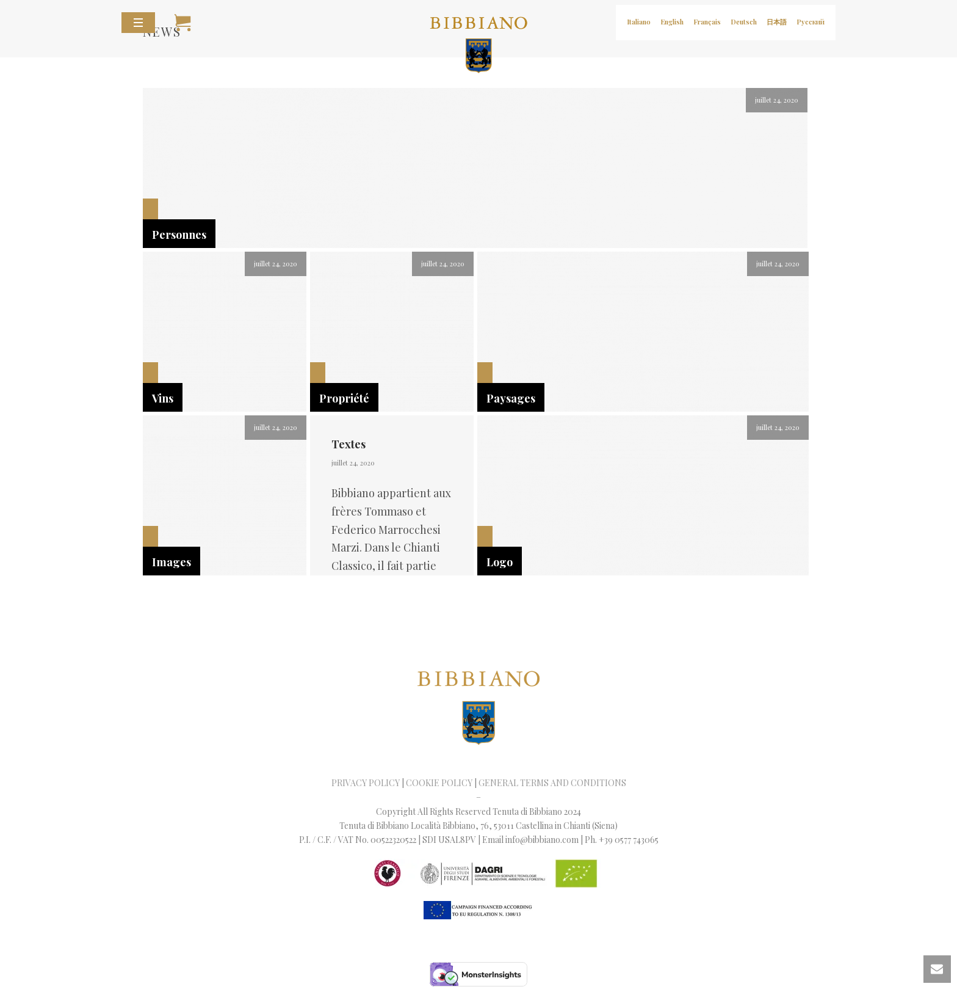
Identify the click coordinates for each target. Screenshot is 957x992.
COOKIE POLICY (439, 783)
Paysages (510, 398)
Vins (162, 398)
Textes (348, 444)
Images (171, 562)
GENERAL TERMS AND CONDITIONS (552, 783)
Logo (499, 562)
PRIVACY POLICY (365, 783)
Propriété (344, 398)
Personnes (179, 234)
